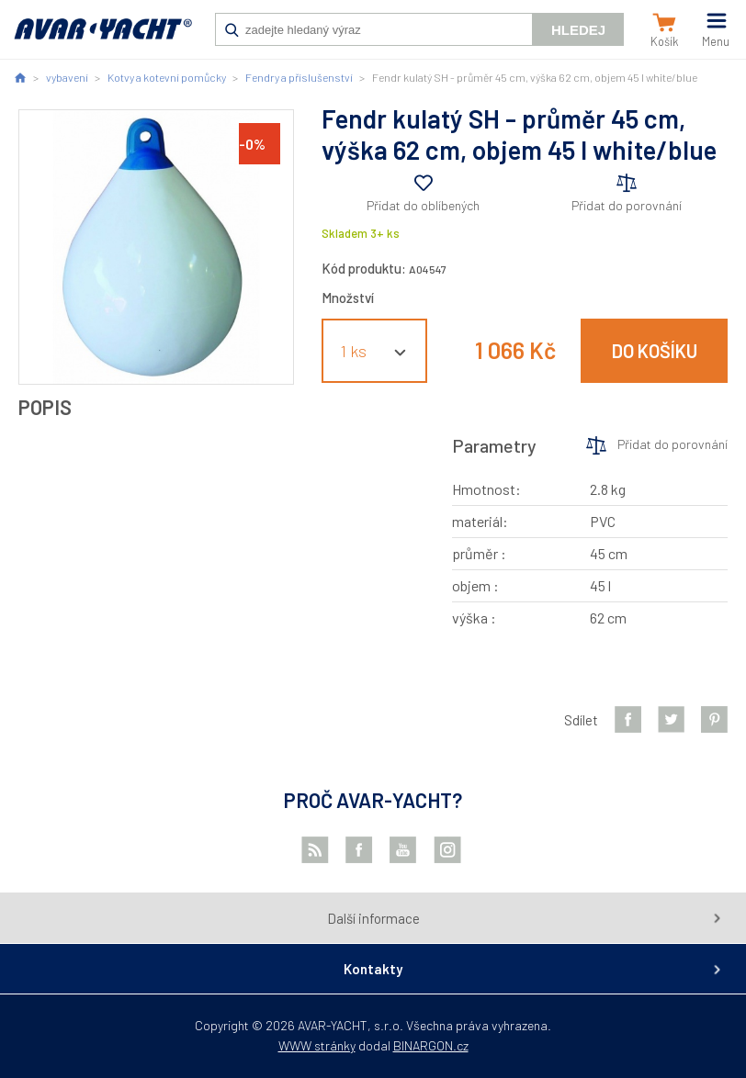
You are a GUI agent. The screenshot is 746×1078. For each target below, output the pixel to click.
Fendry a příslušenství (299, 77)
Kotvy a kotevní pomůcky (166, 77)
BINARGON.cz (431, 1045)
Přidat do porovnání (626, 205)
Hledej (578, 30)
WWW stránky (317, 1045)
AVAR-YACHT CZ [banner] (103, 38)
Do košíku (654, 351)
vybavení (67, 77)
